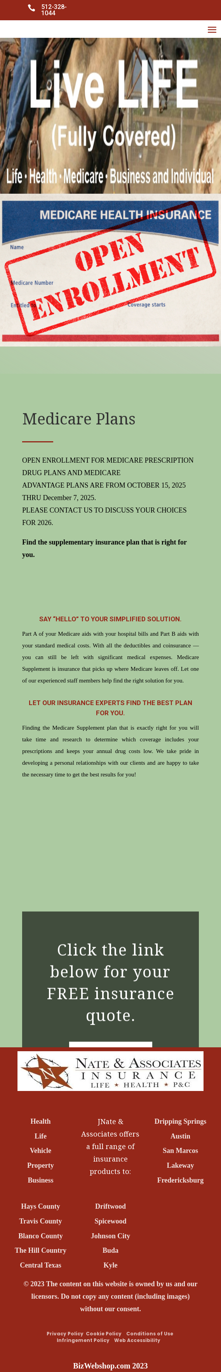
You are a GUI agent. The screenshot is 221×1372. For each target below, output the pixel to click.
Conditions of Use (149, 1333)
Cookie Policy (104, 1333)
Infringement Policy (83, 1340)
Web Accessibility (135, 1340)
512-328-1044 (54, 10)
